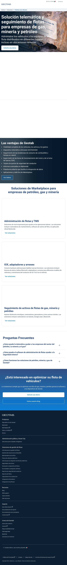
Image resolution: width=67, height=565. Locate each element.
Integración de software (8, 481)
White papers (5, 493)
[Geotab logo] (6, 5)
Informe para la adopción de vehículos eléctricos (14, 460)
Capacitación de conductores (9, 476)
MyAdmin (4, 534)
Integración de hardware (8, 479)
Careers (5, 526)
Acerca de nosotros (7, 523)
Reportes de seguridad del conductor (11, 471)
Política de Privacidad (9, 557)
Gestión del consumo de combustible (11, 453)
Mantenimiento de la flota (8, 455)
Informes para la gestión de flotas (11, 450)
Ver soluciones (10, 233)
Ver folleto (7, 177)
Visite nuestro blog (33, 401)
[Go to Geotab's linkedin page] (56, 552)
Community (6, 515)
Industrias (10, 10)
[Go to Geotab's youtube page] (61, 552)
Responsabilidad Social (8, 528)
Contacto (60, 1)
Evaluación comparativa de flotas (11, 466)
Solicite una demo (10, 48)
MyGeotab (5, 425)
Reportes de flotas (7, 474)
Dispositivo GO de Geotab (8, 422)
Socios (4, 433)
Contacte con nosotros (8, 536)
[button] (33, 345)
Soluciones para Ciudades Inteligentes (12, 441)
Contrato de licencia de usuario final (45, 557)
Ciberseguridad (6, 531)
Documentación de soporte (9, 509)
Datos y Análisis (7, 430)
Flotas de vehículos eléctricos (9, 458)
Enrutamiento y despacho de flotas (11, 468)
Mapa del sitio (28, 557)
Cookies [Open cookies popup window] (20, 557)
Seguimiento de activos (8, 463)
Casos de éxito (6, 495)
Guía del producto (7, 507)
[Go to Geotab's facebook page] (46, 552)
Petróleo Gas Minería (21, 10)
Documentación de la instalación (10, 512)
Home (3, 10)
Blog (3, 490)
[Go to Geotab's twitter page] (51, 552)
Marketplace (6, 427)
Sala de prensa (6, 498)
